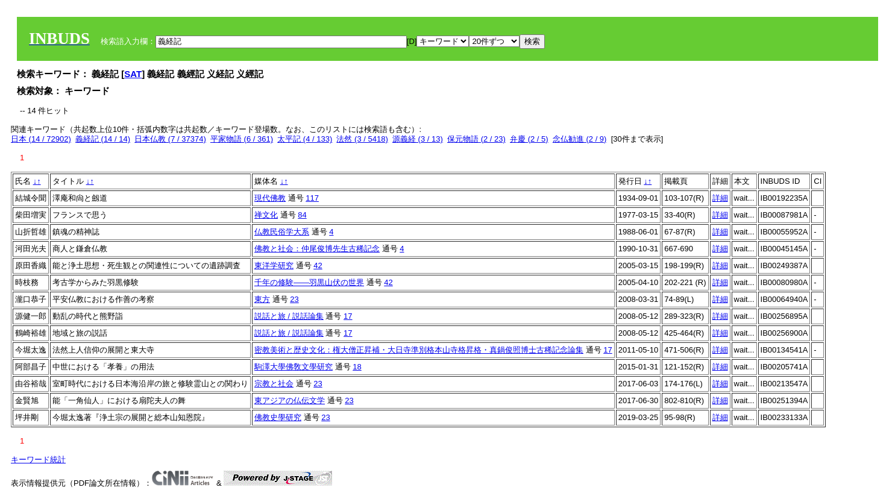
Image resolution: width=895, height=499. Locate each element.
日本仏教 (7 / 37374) (170, 138)
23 (294, 299)
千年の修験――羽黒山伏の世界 (309, 282)
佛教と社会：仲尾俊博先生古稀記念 (317, 248)
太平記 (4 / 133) (304, 138)
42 (317, 265)
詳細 (720, 197)
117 (312, 197)
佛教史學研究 (277, 417)
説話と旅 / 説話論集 (289, 316)
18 (357, 366)
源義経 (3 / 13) (417, 138)
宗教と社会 (274, 383)
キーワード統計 (38, 459)
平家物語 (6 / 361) (241, 138)
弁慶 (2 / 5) (529, 138)
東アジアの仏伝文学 (289, 400)
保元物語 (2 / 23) (476, 138)
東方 (262, 299)
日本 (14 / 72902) (41, 138)
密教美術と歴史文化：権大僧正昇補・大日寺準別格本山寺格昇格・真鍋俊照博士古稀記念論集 (418, 349)
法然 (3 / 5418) (362, 138)
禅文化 (266, 214)
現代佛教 (270, 197)
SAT (133, 74)
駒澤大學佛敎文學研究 (293, 366)
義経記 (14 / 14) (102, 138)
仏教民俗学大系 (281, 231)
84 (302, 214)
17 (348, 316)
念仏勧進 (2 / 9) (580, 138)
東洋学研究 (274, 265)
